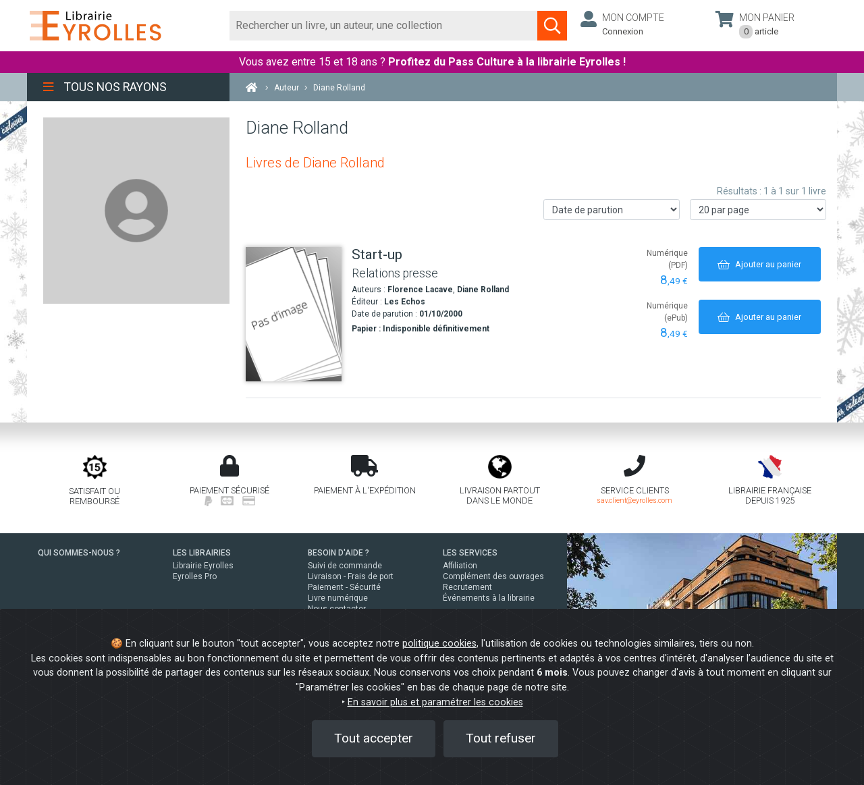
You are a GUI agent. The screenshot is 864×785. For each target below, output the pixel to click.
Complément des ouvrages (493, 576)
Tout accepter (373, 738)
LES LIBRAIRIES (202, 553)
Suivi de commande (345, 565)
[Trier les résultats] (611, 209)
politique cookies (439, 643)
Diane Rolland (483, 289)
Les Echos (404, 301)
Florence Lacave (420, 289)
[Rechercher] (384, 25)
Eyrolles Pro (195, 576)
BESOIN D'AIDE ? (338, 553)
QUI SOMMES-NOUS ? (79, 553)
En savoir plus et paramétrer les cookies (435, 702)
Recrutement (467, 587)
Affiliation (460, 565)
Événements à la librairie (489, 598)
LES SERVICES (470, 553)
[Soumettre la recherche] (552, 25)
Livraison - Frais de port (351, 576)
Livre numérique (338, 598)
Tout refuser (501, 738)
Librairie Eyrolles (203, 565)
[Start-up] (294, 314)
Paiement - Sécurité (344, 587)
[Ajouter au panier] (760, 264)
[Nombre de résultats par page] (758, 209)
